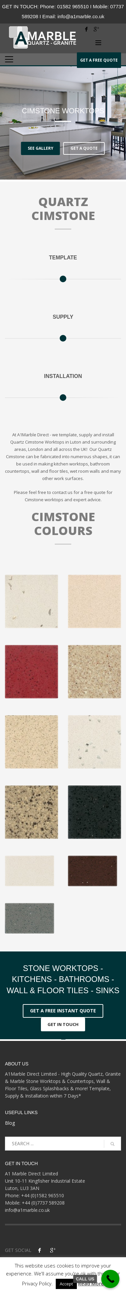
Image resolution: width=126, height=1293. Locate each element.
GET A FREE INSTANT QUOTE (63, 1010)
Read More (91, 1283)
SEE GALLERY (40, 148)
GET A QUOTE (84, 148)
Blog (10, 1123)
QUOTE (99, 60)
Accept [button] (66, 1284)
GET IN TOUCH (63, 1024)
